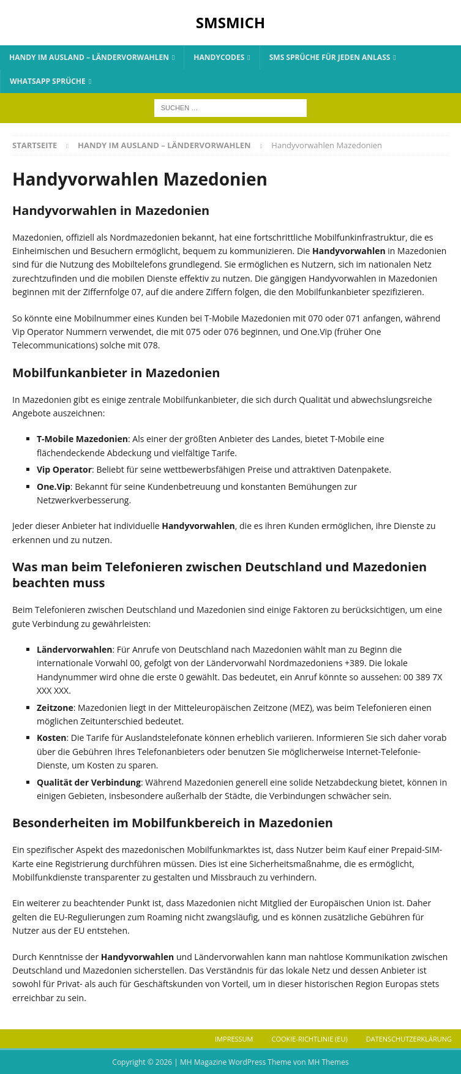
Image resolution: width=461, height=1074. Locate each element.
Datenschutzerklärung (409, 1038)
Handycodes (218, 57)
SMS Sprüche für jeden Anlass (330, 57)
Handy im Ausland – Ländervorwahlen (89, 57)
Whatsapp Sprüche (48, 81)
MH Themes (328, 1062)
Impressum (234, 1038)
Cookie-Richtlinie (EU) (310, 1038)
